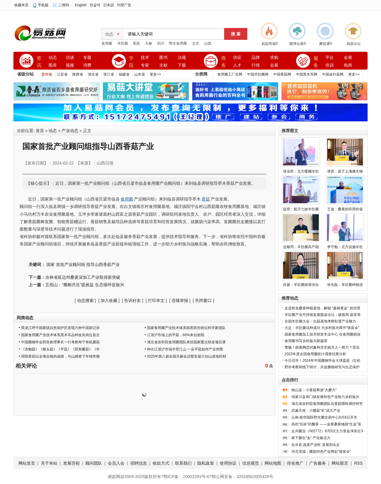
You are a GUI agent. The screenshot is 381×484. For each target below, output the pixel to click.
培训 (329, 65)
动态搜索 (85, 300)
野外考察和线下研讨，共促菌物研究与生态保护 (322, 367)
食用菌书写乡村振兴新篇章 (306, 341)
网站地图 (273, 463)
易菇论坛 (353, 44)
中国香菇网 (282, 74)
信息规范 (250, 463)
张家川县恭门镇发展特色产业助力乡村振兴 (325, 397)
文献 (163, 65)
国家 (50, 264)
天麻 (148, 43)
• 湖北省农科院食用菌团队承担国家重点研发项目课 (185, 342)
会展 (274, 65)
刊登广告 (124, 5)
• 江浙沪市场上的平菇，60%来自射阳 (174, 335)
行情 (256, 65)
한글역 (95, 5)
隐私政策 (205, 463)
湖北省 (93, 74)
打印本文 (156, 300)
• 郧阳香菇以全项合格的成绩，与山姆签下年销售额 (59, 356)
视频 (70, 65)
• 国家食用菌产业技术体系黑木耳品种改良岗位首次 (59, 335)
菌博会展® (297, 44)
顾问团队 (93, 463)
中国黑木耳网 (306, 74)
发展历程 (71, 463)
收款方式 (161, 463)
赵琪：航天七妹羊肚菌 (301, 209)
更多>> (155, 74)
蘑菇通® (325, 44)
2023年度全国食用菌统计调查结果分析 (315, 354)
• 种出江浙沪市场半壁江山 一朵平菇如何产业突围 (184, 349)
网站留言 (340, 463)
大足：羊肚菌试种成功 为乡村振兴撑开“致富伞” (322, 328)
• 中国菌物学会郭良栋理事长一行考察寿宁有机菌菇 (59, 342)
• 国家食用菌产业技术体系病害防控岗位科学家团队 (185, 328)
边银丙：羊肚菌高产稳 (301, 247)
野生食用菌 (178, 43)
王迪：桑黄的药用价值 (345, 209)
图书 (163, 57)
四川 (160, 43)
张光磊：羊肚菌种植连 (345, 285)
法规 (182, 57)
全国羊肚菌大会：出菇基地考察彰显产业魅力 (320, 321)
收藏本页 (21, 5)
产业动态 (70, 130)
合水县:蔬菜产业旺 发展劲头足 (315, 445)
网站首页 (26, 463)
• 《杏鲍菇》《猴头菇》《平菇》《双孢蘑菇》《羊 (59, 349)
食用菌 (107, 43)
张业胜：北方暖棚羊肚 (301, 171)
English (81, 5)
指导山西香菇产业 (103, 264)
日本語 (108, 5)
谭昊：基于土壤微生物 (345, 171)
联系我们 (183, 463)
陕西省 (77, 74)
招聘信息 (138, 463)
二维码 (63, 5)
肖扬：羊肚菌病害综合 (301, 285)
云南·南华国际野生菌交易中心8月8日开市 (324, 417)
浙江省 (108, 74)
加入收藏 (109, 300)
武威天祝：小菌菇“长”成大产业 (315, 410)
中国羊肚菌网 (257, 74)
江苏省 (62, 74)
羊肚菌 (122, 43)
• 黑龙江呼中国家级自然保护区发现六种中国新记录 (59, 328)
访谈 (70, 57)
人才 (237, 65)
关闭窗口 (203, 300)
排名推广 (295, 463)
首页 (40, 130)
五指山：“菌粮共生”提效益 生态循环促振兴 (84, 284)
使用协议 (228, 463)
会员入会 (116, 463)
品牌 (256, 57)
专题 (87, 57)
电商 (348, 65)
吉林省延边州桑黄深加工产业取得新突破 (82, 277)
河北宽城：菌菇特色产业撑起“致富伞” (321, 451)
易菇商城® (269, 44)
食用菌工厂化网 (229, 74)
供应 (237, 57)
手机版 (43, 5)
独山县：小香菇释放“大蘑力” (314, 390)
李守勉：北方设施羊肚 (345, 247)
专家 (145, 65)
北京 (195, 43)
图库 (53, 65)
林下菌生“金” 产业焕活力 (310, 438)
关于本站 (49, 463)
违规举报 (179, 300)
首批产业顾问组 (70, 264)
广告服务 (317, 463)
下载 (182, 65)
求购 (274, 57)
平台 (329, 57)
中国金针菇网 (332, 74)
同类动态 (25, 317)
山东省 (139, 74)
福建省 (124, 74)
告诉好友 (132, 300)
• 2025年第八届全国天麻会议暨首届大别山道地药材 (185, 356)
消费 (87, 65)
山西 (207, 43)
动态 (53, 57)
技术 (145, 57)
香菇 (136, 43)
